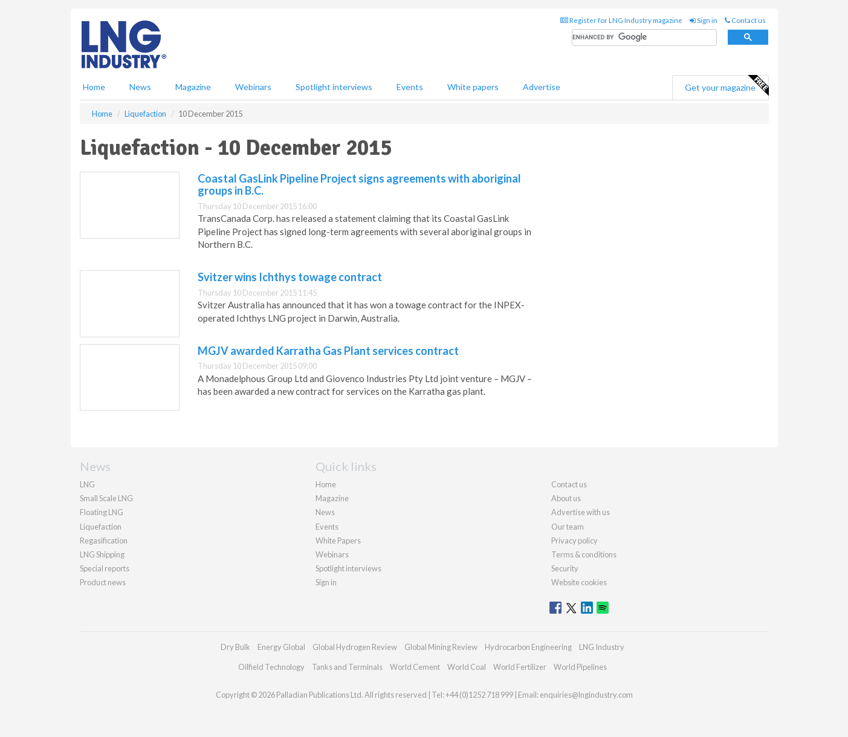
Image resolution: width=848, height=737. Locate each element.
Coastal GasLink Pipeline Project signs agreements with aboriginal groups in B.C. (359, 184)
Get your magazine (726, 86)
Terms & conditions (584, 554)
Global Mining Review (440, 647)
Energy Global (281, 647)
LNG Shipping (102, 554)
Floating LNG (101, 512)
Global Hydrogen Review (354, 647)
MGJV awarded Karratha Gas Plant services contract (328, 350)
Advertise (541, 87)
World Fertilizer (519, 667)
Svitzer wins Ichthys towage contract (290, 277)
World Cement (415, 667)
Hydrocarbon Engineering (528, 647)
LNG (87, 484)
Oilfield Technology (271, 667)
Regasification (104, 540)
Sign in (703, 20)
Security (564, 568)
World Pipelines (580, 667)
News (325, 512)
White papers (473, 87)
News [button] (140, 87)
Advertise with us (580, 512)
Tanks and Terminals (347, 667)
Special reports (104, 568)
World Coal (466, 667)
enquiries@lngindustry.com (586, 695)
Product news (103, 582)
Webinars (253, 87)
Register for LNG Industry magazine (621, 20)
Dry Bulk (235, 647)
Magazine (193, 87)
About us (566, 498)
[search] (644, 38)
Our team (567, 526)
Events (409, 87)
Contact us (745, 20)
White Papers (338, 540)
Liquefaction (100, 526)
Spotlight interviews (334, 87)
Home (94, 87)
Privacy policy (574, 540)
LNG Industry (601, 647)
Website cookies (579, 582)
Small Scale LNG (106, 498)
